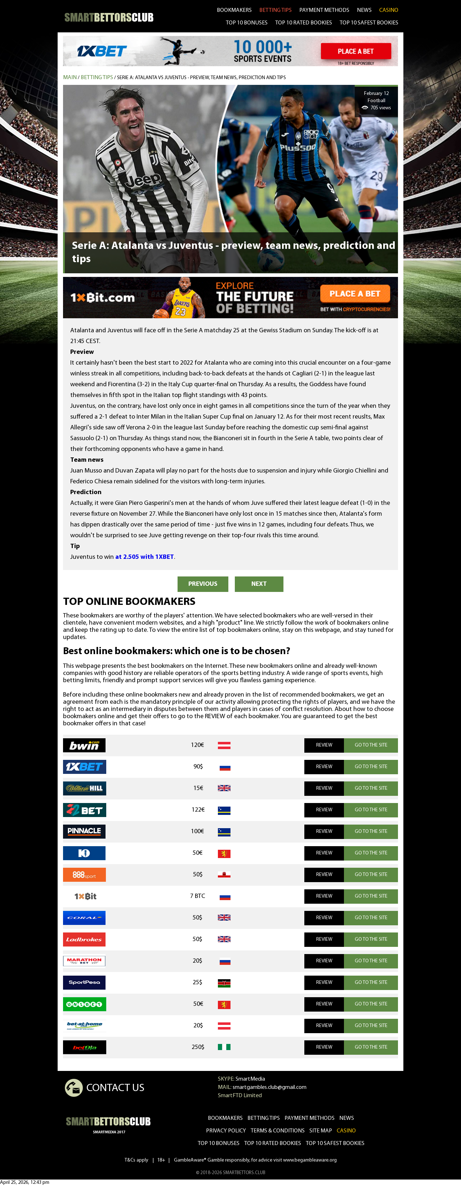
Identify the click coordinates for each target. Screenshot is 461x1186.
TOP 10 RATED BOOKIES (303, 23)
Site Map (320, 1131)
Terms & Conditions (278, 1131)
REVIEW (324, 745)
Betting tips (97, 78)
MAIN (70, 78)
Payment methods (324, 10)
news (364, 10)
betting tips (275, 10)
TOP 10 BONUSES (247, 23)
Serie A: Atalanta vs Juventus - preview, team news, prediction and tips (201, 78)
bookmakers (234, 10)
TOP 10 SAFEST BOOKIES (369, 23)
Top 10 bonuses (219, 1143)
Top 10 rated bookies (272, 1143)
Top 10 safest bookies (335, 1143)
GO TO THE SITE (371, 745)
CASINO (388, 10)
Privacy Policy (226, 1131)
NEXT (259, 584)
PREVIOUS (203, 584)
